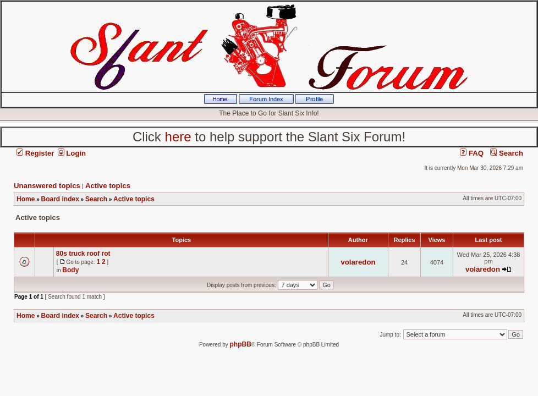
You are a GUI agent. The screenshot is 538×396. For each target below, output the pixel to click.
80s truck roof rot (83, 253)
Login (72, 153)
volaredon (358, 262)
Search (506, 153)
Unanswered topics (47, 186)
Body (70, 270)
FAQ (472, 153)
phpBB (240, 344)
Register (35, 153)
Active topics (107, 186)
